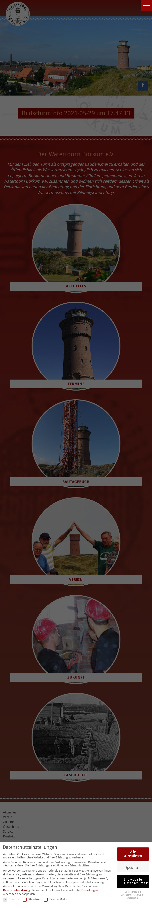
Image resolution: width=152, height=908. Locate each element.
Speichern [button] (133, 868)
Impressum (132, 898)
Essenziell (11, 899)
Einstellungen (89, 890)
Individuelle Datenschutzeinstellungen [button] (136, 881)
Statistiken (32, 899)
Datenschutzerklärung (16, 890)
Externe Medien (56, 899)
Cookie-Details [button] (132, 892)
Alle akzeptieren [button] (133, 854)
